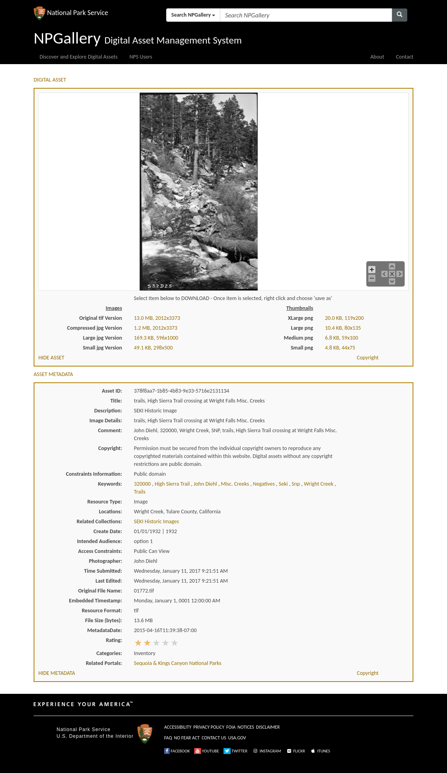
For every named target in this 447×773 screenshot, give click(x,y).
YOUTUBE (206, 751)
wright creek (319, 484)
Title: (116, 400)
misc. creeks (235, 484)
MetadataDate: (104, 630)
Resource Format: (102, 610)
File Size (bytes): (103, 620)
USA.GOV (237, 738)
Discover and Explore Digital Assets (78, 56)
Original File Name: (100, 590)
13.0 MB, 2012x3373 (157, 318)
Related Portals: (104, 663)
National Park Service (83, 729)
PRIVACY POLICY (208, 727)
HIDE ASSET (51, 357)
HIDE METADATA (56, 673)
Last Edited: (109, 580)
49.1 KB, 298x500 (153, 347)
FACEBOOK (177, 751)
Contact (404, 56)
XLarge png (300, 318)
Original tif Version (100, 318)
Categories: (109, 653)
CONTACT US (214, 738)
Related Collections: (99, 521)
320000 (143, 484)
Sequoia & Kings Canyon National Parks (178, 663)
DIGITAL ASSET (50, 79)
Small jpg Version (102, 347)
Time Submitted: (103, 571)
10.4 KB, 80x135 (343, 328)
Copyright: (110, 448)
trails (140, 491)
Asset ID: (112, 390)
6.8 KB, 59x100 (341, 337)
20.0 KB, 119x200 (344, 318)
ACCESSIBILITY (177, 727)
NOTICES (245, 727)
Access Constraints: (100, 551)
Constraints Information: (94, 474)
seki (283, 484)
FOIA (230, 727)
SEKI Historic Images (156, 521)
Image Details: (105, 420)
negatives (264, 484)
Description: (108, 410)
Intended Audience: (99, 541)
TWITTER (236, 751)
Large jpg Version (102, 337)
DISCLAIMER (268, 727)
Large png (302, 328)
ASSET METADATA (53, 374)
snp (296, 484)
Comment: (110, 430)
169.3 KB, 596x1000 (156, 337)
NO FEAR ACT (187, 738)
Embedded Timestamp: (95, 600)
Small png (302, 347)
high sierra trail (173, 484)
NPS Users (140, 56)
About (377, 56)
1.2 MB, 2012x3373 (156, 328)
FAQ (168, 738)
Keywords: (110, 484)
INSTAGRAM (266, 751)
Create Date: (107, 531)
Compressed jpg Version (94, 328)
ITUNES (320, 751)
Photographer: (105, 561)
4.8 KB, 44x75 (340, 347)
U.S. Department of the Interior (95, 736)
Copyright (368, 357)
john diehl (205, 484)
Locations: (110, 511)
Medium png (298, 337)
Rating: (114, 640)
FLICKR (295, 751)
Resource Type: (104, 501)
